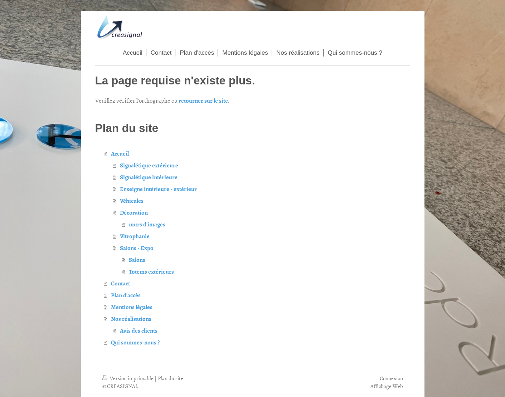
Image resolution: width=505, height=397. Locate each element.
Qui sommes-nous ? (135, 342)
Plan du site (170, 378)
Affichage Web (386, 386)
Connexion (391, 378)
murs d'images (147, 224)
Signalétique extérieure (149, 165)
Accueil (120, 154)
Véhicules (132, 201)
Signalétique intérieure (149, 177)
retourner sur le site (203, 101)
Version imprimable (128, 378)
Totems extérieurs (151, 272)
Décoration (134, 213)
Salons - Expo (137, 248)
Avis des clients (138, 331)
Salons (137, 260)
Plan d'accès (126, 295)
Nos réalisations (131, 319)
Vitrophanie (135, 236)
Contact (120, 283)
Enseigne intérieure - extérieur (158, 189)
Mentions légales (131, 307)
